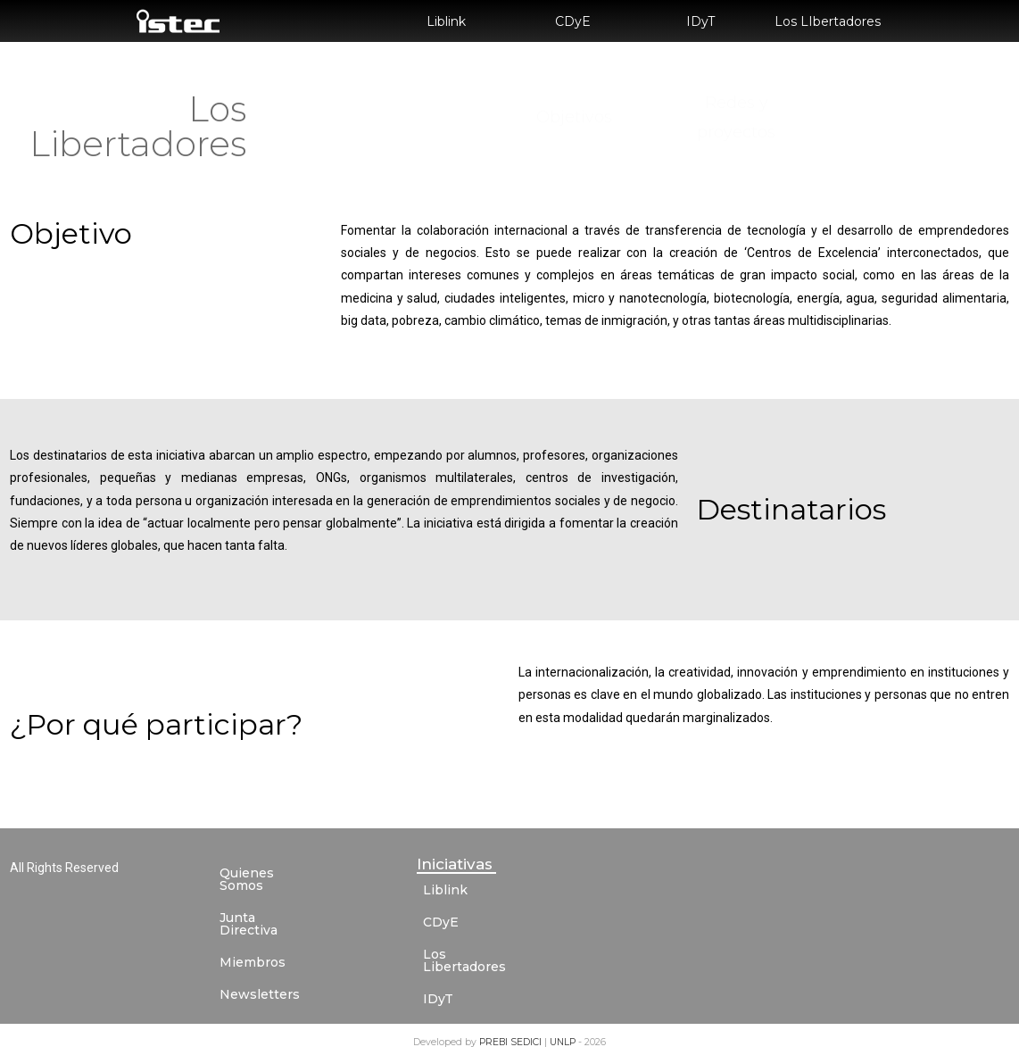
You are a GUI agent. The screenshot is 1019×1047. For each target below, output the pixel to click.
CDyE (573, 21)
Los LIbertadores (828, 21)
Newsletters (260, 969)
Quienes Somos (270, 873)
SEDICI (527, 1029)
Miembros (253, 937)
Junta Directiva (268, 905)
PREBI (494, 1029)
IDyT (700, 21)
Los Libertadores (478, 954)
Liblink (446, 21)
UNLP (564, 1029)
